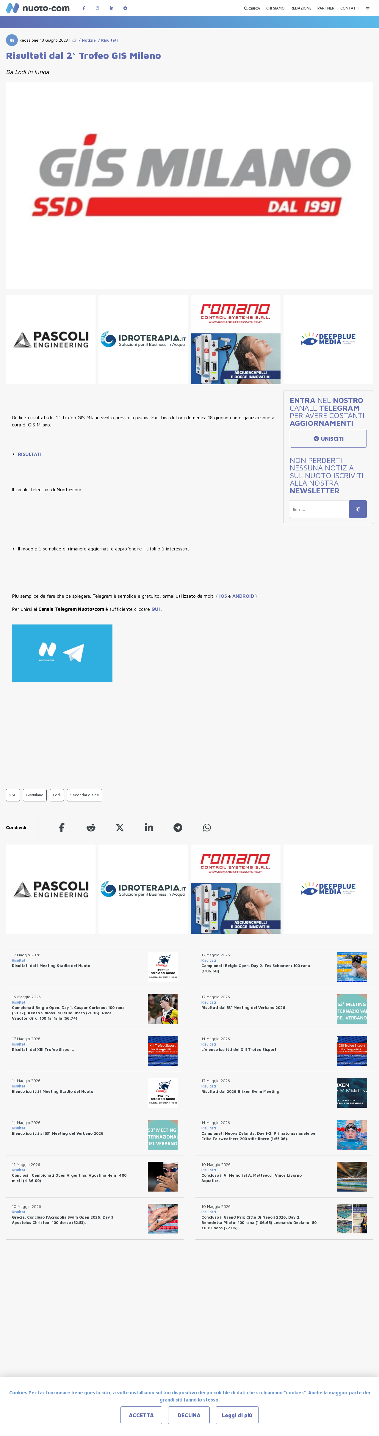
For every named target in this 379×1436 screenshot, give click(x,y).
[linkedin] (149, 827)
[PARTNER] (325, 9)
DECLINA (189, 1415)
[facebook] (61, 827)
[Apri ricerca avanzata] (252, 8)
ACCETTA (141, 1415)
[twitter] (119, 827)
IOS (223, 596)
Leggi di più (237, 1415)
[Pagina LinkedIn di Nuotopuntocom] (111, 8)
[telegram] (178, 827)
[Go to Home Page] (74, 40)
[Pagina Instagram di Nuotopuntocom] (97, 8)
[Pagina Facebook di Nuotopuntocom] (84, 8)
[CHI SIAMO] (275, 9)
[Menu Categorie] (367, 8)
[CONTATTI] (349, 9)
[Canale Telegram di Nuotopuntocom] (125, 8)
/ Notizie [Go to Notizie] (86, 40)
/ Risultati (107, 40)
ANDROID (243, 596)
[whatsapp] (207, 827)
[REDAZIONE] (301, 9)
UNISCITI (328, 439)
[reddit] (91, 827)
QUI (156, 609)
